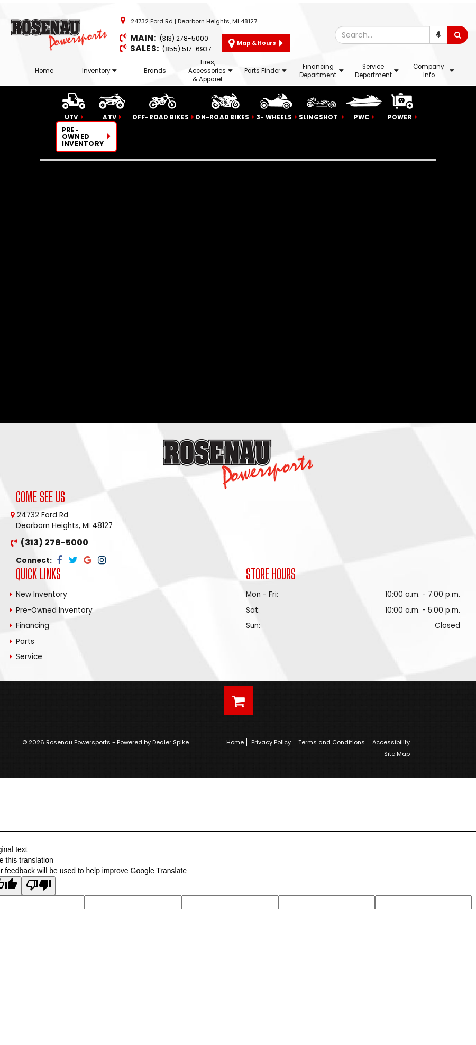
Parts (25, 641)
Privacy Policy (271, 742)
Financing (32, 626)
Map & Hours (255, 43)
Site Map (397, 754)
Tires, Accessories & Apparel (210, 71)
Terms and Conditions (331, 742)
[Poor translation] (39, 885)
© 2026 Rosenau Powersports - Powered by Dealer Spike (105, 742)
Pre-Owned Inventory (54, 610)
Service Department (377, 70)
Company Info (433, 70)
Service (29, 657)
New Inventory (41, 594)
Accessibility (391, 742)
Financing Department (321, 70)
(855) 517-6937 (187, 48)
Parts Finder (265, 71)
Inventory (99, 71)
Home (44, 71)
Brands (155, 71)
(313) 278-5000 (184, 38)
